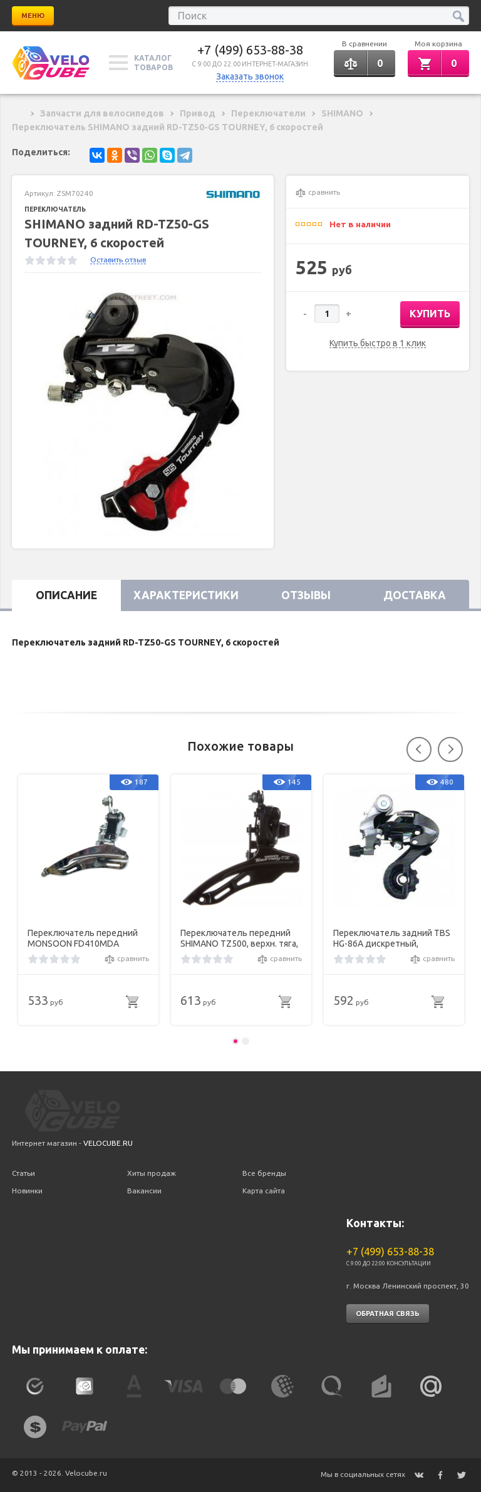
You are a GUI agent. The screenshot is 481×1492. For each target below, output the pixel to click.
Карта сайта (263, 1190)
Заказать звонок (250, 76)
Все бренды (264, 1173)
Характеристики (186, 595)
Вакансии (144, 1190)
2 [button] (245, 1041)
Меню (32, 15)
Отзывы (306, 595)
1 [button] (235, 1041)
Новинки (27, 1190)
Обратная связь (388, 1313)
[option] (142, 411)
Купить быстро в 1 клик (377, 343)
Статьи (23, 1173)
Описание (66, 595)
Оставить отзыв (118, 259)
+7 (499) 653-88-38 (250, 50)
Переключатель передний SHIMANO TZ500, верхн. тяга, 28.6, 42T (239, 938)
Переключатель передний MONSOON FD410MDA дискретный (83, 938)
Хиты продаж (151, 1173)
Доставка (414, 595)
